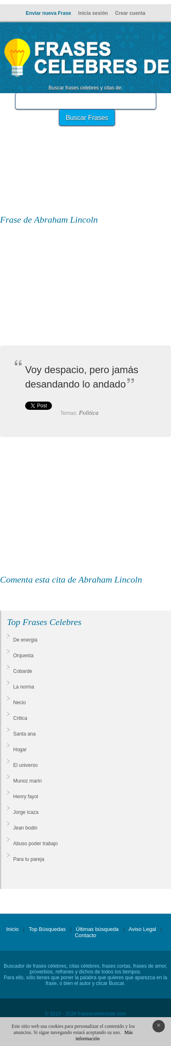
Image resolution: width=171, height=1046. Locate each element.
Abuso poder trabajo (35, 843)
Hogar (20, 749)
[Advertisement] (86, 152)
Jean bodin (25, 828)
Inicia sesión (93, 13)
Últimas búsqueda (97, 929)
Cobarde (22, 671)
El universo (25, 765)
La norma (23, 687)
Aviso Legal (142, 929)
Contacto (85, 935)
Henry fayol (25, 796)
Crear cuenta (130, 13)
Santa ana (24, 734)
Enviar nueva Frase (48, 13)
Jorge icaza (25, 812)
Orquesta (23, 655)
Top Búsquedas (47, 929)
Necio (19, 702)
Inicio (12, 929)
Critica (20, 718)
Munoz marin (27, 781)
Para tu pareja (28, 859)
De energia (25, 640)
